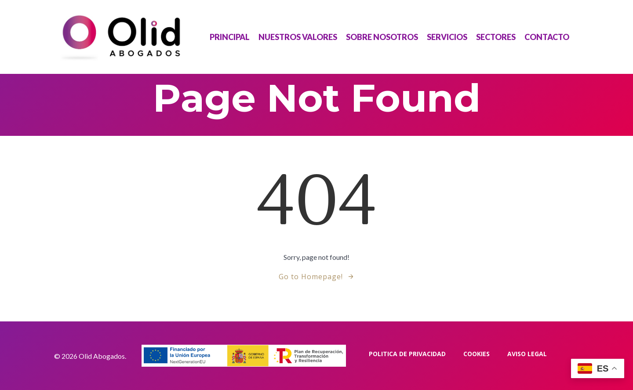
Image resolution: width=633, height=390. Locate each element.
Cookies (476, 354)
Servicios (447, 37)
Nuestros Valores (297, 37)
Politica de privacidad (407, 354)
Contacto (546, 37)
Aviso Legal (527, 354)
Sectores (496, 37)
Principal (230, 37)
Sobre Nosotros (382, 37)
